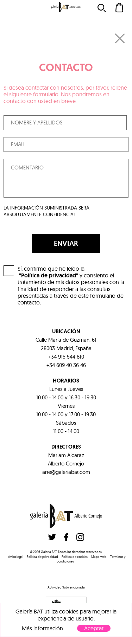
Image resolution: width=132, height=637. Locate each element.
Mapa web (99, 557)
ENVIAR (66, 243)
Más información (42, 628)
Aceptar (93, 628)
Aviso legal (15, 557)
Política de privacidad (42, 557)
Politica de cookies (75, 557)
